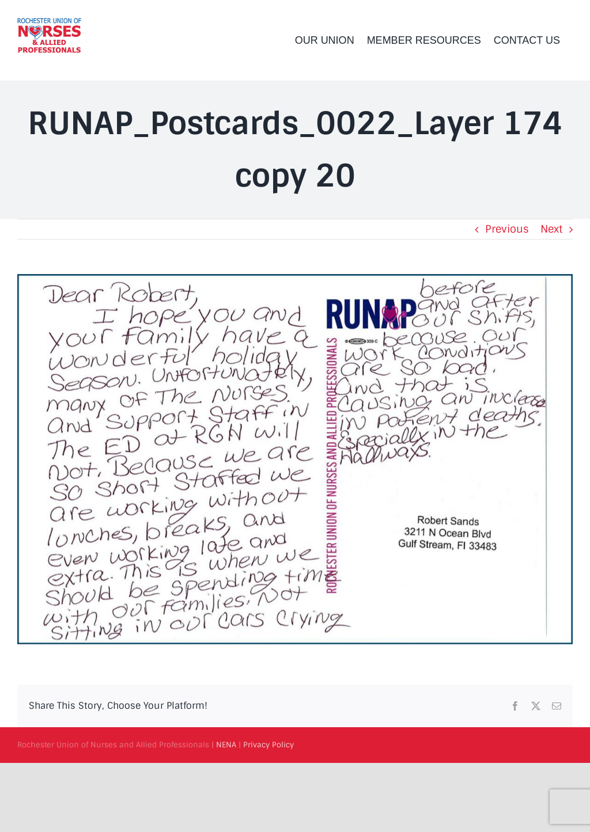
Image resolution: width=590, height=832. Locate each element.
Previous (507, 229)
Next (551, 229)
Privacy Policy (268, 745)
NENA (226, 745)
